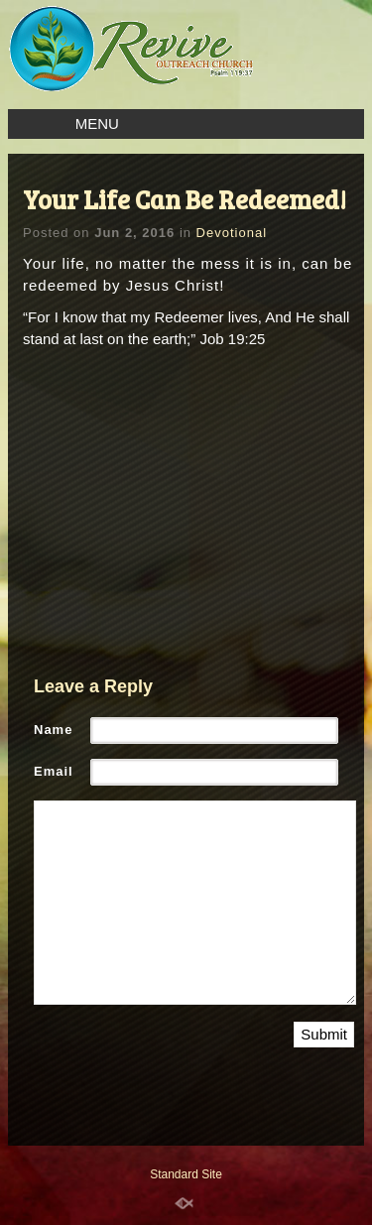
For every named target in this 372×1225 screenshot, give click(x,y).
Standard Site (186, 1174)
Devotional (231, 232)
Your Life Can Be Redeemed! (184, 199)
